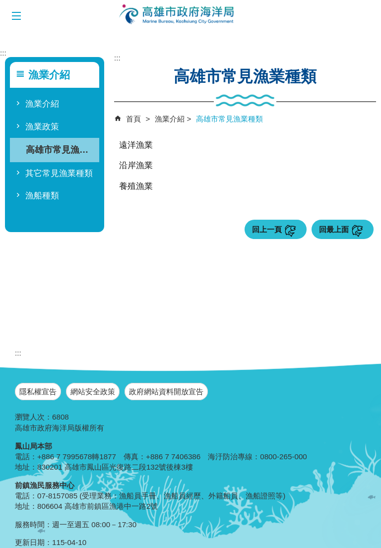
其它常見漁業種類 (59, 173)
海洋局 (177, 15)
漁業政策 (42, 126)
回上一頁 (267, 229)
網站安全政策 (92, 391)
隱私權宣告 (38, 391)
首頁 (133, 119)
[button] (16, 16)
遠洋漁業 (136, 145)
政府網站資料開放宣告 (166, 391)
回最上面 (334, 229)
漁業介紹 (42, 104)
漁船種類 (42, 195)
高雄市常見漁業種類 (61, 149)
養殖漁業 (136, 186)
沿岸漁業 (136, 165)
